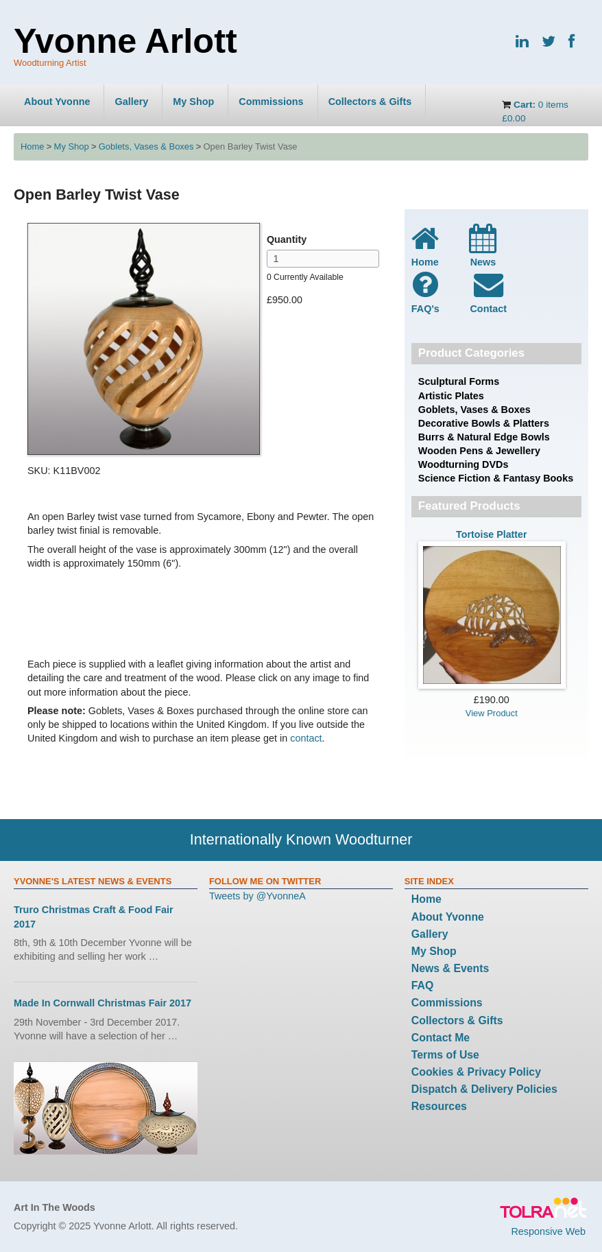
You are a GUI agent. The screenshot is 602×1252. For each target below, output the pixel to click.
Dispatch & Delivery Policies (484, 1089)
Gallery (131, 101)
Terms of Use (445, 1055)
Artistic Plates (451, 395)
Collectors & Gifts (370, 101)
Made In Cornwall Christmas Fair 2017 (102, 1002)
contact (306, 738)
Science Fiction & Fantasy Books (495, 478)
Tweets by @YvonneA (257, 895)
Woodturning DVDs (463, 464)
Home (33, 146)
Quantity (286, 239)
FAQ (422, 985)
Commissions (271, 101)
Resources (439, 1106)
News (482, 245)
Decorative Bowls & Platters (483, 423)
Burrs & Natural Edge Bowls (484, 437)
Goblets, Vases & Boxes (146, 146)
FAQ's (425, 291)
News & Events (450, 968)
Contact (488, 291)
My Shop (193, 101)
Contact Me (440, 1037)
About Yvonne (57, 101)
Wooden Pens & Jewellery (479, 450)
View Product (492, 713)
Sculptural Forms (458, 381)
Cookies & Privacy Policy (476, 1072)
